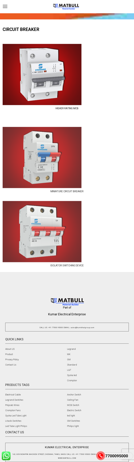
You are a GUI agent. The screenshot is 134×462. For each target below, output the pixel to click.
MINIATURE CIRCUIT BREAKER (67, 221)
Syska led (72, 375)
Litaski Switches (13, 421)
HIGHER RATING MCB (67, 124)
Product (9, 354)
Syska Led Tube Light (15, 415)
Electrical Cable (13, 394)
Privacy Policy (12, 359)
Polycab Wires (12, 405)
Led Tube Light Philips (16, 426)
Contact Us (10, 364)
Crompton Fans (13, 410)
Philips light (73, 426)
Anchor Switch (74, 394)
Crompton (72, 380)
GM (69, 359)
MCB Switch (73, 405)
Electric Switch (74, 410)
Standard (72, 364)
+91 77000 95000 (55, 327)
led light (71, 415)
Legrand (71, 349)
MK (68, 354)
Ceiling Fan (72, 400)
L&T (69, 370)
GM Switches (73, 421)
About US (10, 349)
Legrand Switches (14, 400)
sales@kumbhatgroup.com (82, 327)
